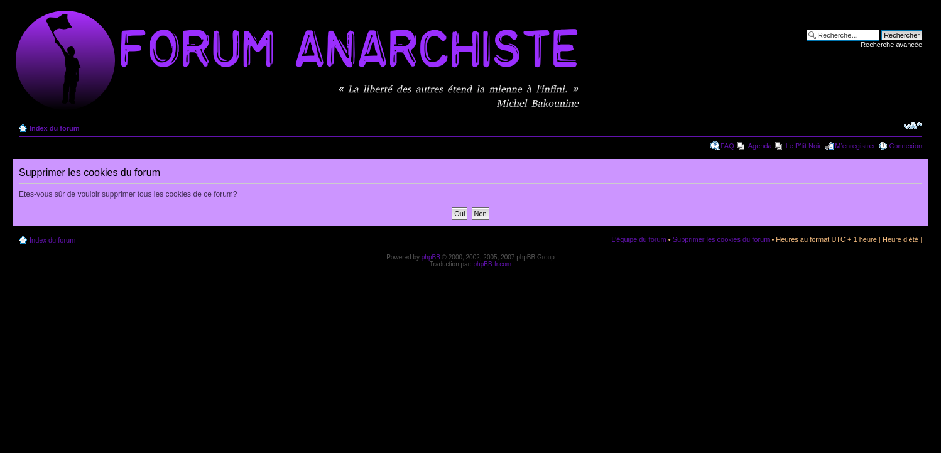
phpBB (431, 257)
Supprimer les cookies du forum (721, 239)
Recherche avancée (891, 44)
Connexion (905, 146)
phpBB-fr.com (493, 264)
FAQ (727, 146)
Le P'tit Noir (804, 146)
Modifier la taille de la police (913, 125)
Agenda (760, 146)
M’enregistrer (855, 146)
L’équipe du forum (638, 239)
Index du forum (54, 128)
